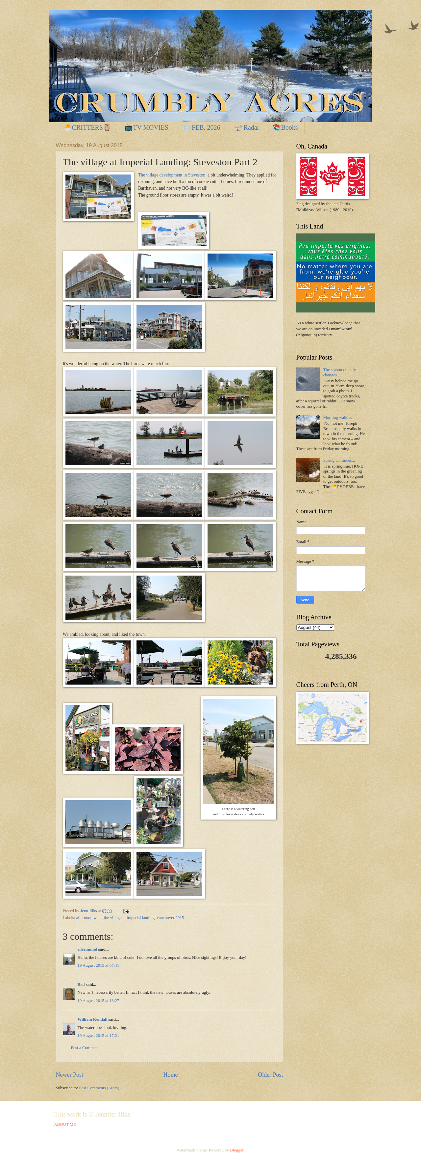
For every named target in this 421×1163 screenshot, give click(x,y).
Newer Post (70, 1074)
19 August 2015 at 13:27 (98, 1000)
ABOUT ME (65, 1124)
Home (170, 1074)
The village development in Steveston (171, 175)
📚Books (285, 127)
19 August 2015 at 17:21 (98, 1035)
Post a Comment (85, 1047)
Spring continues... (339, 460)
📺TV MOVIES (146, 127)
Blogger (236, 1150)
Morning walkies (337, 417)
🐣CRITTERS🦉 (87, 127)
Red (81, 984)
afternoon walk (89, 917)
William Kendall (93, 1019)
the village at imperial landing (129, 917)
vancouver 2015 (170, 917)
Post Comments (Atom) (99, 1088)
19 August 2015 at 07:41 (98, 965)
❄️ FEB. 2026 (201, 127)
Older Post (270, 1074)
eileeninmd (87, 949)
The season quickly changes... (339, 372)
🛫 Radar (247, 127)
